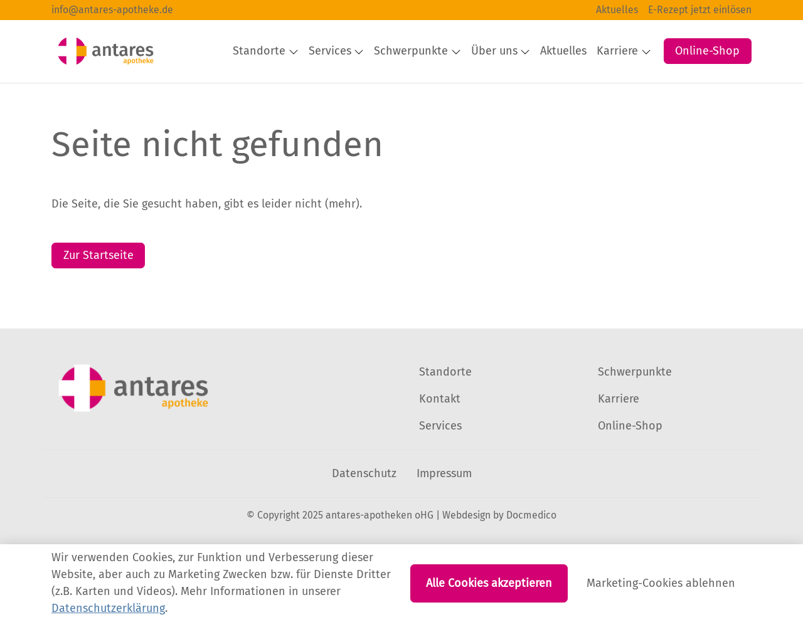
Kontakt (439, 436)
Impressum (444, 510)
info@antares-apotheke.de (112, 10)
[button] (658, 82)
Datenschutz (364, 510)
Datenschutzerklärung (108, 608)
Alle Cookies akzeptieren (489, 583)
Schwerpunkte (635, 409)
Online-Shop (707, 38)
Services (440, 463)
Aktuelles (617, 10)
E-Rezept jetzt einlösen (700, 10)
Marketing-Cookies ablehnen (661, 583)
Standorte (445, 409)
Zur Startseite (98, 292)
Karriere (618, 436)
